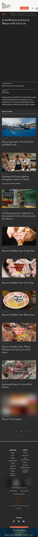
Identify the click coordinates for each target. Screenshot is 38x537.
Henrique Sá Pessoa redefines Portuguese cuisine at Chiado (15, 178)
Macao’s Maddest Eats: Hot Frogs (18, 282)
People (13, 458)
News (13, 453)
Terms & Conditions (19, 494)
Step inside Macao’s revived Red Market (17, 386)
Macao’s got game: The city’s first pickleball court (17, 143)
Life (13, 455)
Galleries (13, 468)
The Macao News (15, 505)
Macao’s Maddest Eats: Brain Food (18, 314)
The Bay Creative (25, 471)
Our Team (25, 455)
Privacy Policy (24, 491)
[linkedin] (24, 521)
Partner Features (13, 474)
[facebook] (14, 521)
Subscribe (24, 8)
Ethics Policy (13, 491)
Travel (13, 463)
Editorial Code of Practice (19, 487)
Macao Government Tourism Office (13, 86)
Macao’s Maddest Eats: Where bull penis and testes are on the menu (16, 349)
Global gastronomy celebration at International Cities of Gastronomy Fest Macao (18, 215)
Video (3, 14)
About (25, 453)
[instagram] (19, 521)
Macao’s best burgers (11, 419)
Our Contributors (25, 459)
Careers (25, 462)
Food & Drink (13, 460)
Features (13, 466)
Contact (25, 465)
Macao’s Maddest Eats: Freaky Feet (18, 250)
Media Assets (25, 467)
